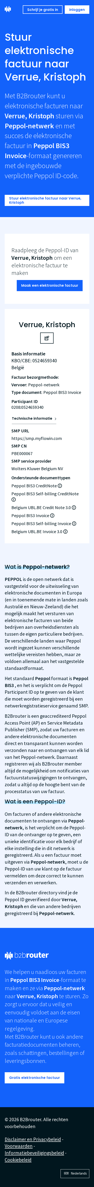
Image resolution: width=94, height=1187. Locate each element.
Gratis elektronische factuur (34, 1077)
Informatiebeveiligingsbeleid (34, 1153)
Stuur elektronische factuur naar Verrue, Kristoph (45, 200)
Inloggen (77, 9)
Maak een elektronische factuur (49, 285)
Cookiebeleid (18, 1160)
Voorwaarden (19, 1146)
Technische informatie (32, 418)
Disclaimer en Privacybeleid (33, 1139)
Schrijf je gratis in (42, 9)
